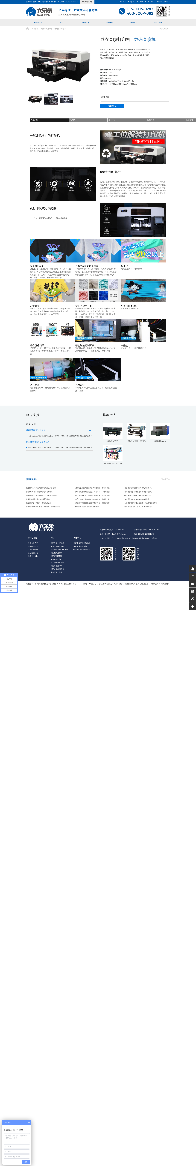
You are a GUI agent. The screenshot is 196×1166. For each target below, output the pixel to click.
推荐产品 (152, 122)
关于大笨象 (158, 2)
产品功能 (35, 122)
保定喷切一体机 (56, 574)
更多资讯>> (165, 481)
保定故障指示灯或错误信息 (58, 449)
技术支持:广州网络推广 (160, 586)
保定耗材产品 (56, 561)
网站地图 (167, 2)
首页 (42, 30)
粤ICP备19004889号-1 (67, 586)
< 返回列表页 (163, 30)
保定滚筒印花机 (56, 558)
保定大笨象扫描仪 (57, 571)
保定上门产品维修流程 (81, 551)
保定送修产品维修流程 (81, 545)
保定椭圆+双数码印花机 (59, 551)
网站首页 (123, 2)
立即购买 (112, 108)
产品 (129, 2)
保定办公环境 (33, 548)
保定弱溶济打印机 (57, 564)
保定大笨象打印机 (57, 548)
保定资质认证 (33, 554)
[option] (58, 65)
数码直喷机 (145, 41)
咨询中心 (77, 540)
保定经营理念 (33, 551)
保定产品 (49, 30)
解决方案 (135, 2)
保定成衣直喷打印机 (71, 2)
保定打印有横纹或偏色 (58, 432)
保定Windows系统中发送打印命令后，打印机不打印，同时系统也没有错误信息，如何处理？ (59, 440)
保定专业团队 (33, 558)
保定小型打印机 (56, 567)
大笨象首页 (38, 23)
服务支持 (150, 2)
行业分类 (143, 2)
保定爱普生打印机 (57, 545)
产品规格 (74, 122)
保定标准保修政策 (80, 548)
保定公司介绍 (33, 545)
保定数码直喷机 (60, 30)
